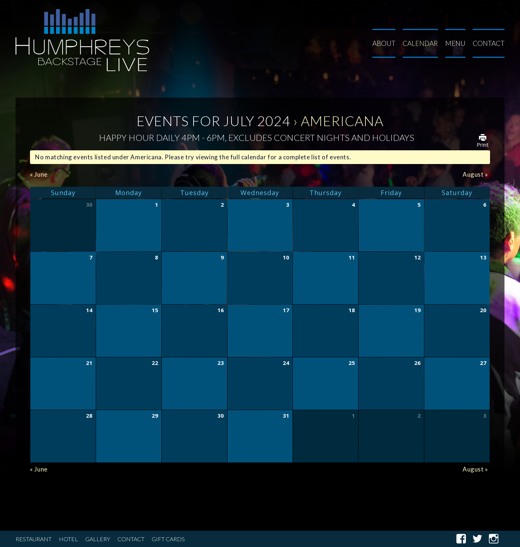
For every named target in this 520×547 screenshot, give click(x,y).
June (39, 174)
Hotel (68, 538)
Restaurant (34, 538)
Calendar (420, 43)
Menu (455, 43)
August (475, 174)
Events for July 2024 (213, 120)
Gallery (97, 538)
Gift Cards (168, 538)
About (383, 43)
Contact (488, 43)
